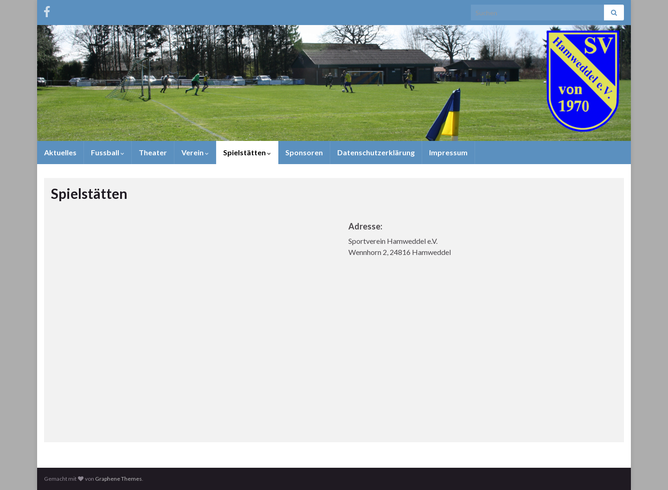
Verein (195, 152)
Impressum (448, 152)
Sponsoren (304, 152)
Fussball (107, 152)
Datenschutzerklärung (376, 152)
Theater (153, 152)
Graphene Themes (118, 478)
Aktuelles (60, 152)
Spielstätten (247, 152)
